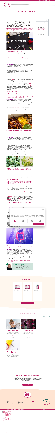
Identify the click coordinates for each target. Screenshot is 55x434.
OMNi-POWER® (5, 402)
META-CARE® (5, 403)
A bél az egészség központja (7, 406)
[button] (47, 20)
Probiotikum (6, 407)
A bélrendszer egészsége (5, 405)
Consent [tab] (16, 211)
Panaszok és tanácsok (14, 19)
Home (7, 19)
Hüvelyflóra (6, 416)
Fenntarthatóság (7, 394)
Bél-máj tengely (7, 412)
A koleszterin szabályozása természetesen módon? (41, 29)
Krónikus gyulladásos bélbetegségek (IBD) (11, 423)
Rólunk (2, 389)
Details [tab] (27, 211)
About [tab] (39, 211)
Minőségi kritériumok (8, 398)
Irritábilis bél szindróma (8, 422)
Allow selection (27, 224)
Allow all (38, 224)
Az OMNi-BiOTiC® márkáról (7, 390)
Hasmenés (6, 425)
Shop (2, 428)
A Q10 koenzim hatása (41, 30)
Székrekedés (6, 426)
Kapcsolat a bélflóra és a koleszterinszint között (41, 33)
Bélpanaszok (3, 418)
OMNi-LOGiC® (5, 401)
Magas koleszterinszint (41, 27)
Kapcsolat (40, 0)
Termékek (3, 399)
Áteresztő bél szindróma (8, 421)
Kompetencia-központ (8, 392)
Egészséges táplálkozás (41, 34)
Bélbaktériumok (7, 410)
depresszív (20, 198)
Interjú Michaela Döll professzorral (42, 22)
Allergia (6, 420)
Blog (9, 19)
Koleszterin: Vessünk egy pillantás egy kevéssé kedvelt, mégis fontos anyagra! (43, 25)
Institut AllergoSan (5, 391)
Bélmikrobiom (7, 409)
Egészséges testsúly (7, 415)
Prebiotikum (6, 408)
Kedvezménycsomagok (6, 404)
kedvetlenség (8, 199)
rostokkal (9, 214)
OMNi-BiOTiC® (5, 400)
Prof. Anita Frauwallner (8, 393)
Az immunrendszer (7, 414)
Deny (16, 224)
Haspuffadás (6, 424)
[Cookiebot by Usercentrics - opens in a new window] (40, 209)
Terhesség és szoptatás (8, 417)
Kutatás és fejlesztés (6, 397)
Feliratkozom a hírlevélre (45, 0)
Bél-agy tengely (7, 411)
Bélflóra (6, 413)
